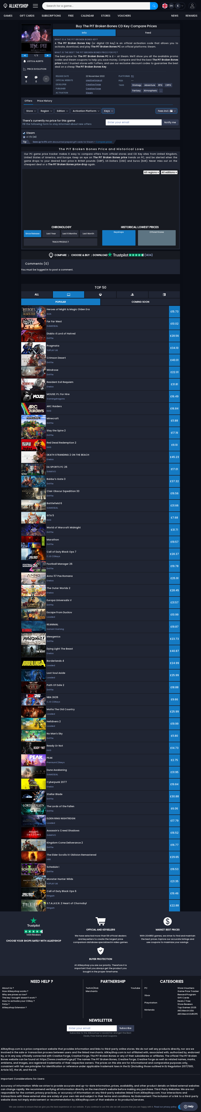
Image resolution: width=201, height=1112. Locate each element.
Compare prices (104, 142)
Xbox (147, 995)
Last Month (88, 233)
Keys (107, 111)
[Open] (35, 6)
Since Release (32, 233)
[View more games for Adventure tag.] (150, 86)
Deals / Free (184, 1001)
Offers (28, 100)
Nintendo (149, 1010)
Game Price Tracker (188, 991)
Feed (148, 32)
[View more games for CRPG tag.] (168, 86)
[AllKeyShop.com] (16, 6)
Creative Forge (93, 84)
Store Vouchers (186, 988)
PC (146, 988)
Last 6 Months (70, 233)
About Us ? (8, 988)
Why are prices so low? (14, 994)
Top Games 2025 (187, 1007)
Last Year (51, 233)
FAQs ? (6, 1004)
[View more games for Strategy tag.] (137, 86)
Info (84, 32)
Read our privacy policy (165, 1107)
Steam (89, 92)
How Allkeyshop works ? (15, 991)
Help (188, 1106)
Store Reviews (185, 1004)
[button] (192, 6)
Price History (44, 100)
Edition (61, 111)
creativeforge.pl (94, 80)
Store (29, 111)
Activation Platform (84, 111)
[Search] (154, 6)
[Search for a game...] (100, 6)
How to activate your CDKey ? (18, 1001)
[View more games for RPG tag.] (160, 86)
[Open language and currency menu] (172, 6)
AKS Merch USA (186, 1011)
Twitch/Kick (92, 988)
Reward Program (187, 994)
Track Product (60, 242)
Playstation (150, 1003)
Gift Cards (183, 998)
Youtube (135, 988)
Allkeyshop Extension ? (14, 1007)
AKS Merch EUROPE (188, 1014)
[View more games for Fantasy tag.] (136, 91)
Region (45, 111)
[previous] (24, 55)
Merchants (91, 991)
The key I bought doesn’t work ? (19, 998)
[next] (48, 55)
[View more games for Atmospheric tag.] (150, 91)
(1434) (130, 255)
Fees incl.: (165, 111)
